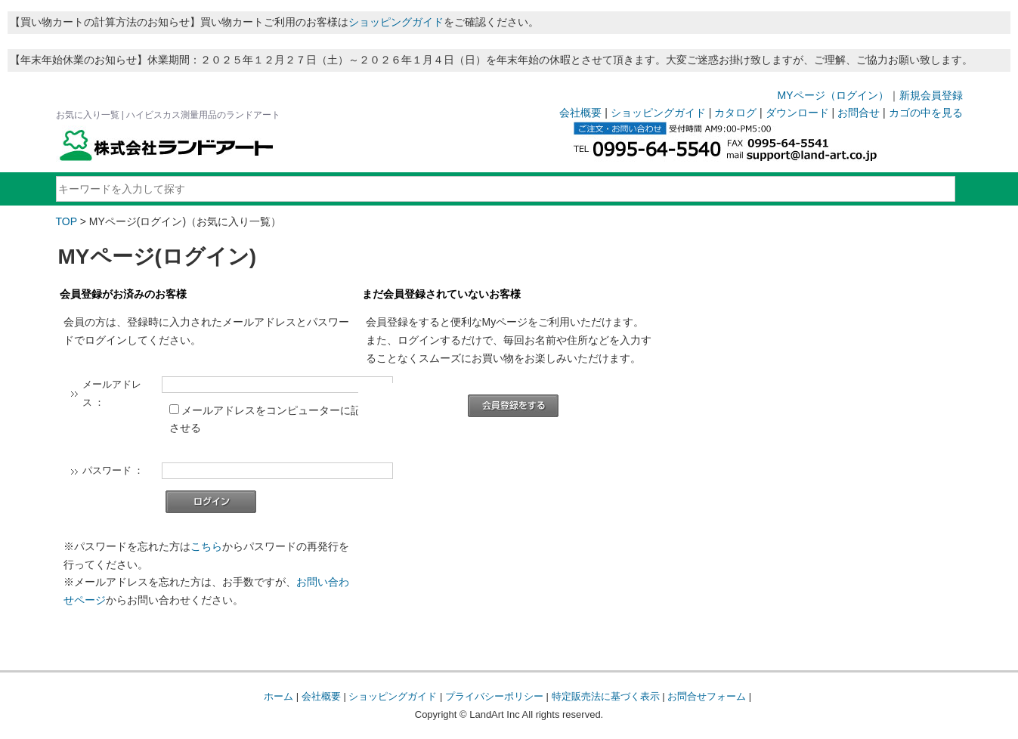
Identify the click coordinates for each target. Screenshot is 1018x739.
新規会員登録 (931, 95)
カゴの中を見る (926, 113)
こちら (206, 546)
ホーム (278, 696)
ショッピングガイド (396, 22)
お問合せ (858, 113)
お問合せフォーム (706, 696)
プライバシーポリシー (494, 696)
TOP (66, 221)
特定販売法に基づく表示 (606, 696)
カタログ (735, 113)
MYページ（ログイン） (833, 95)
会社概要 (580, 113)
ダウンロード (797, 113)
